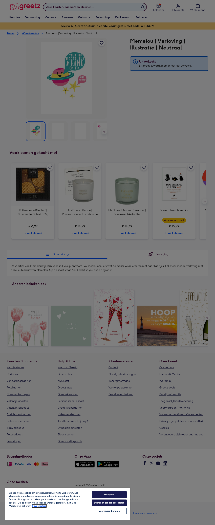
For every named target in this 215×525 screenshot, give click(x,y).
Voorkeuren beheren (109, 511)
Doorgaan (109, 494)
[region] (67, 503)
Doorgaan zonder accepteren (109, 503)
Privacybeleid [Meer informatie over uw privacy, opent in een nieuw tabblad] (39, 506)
